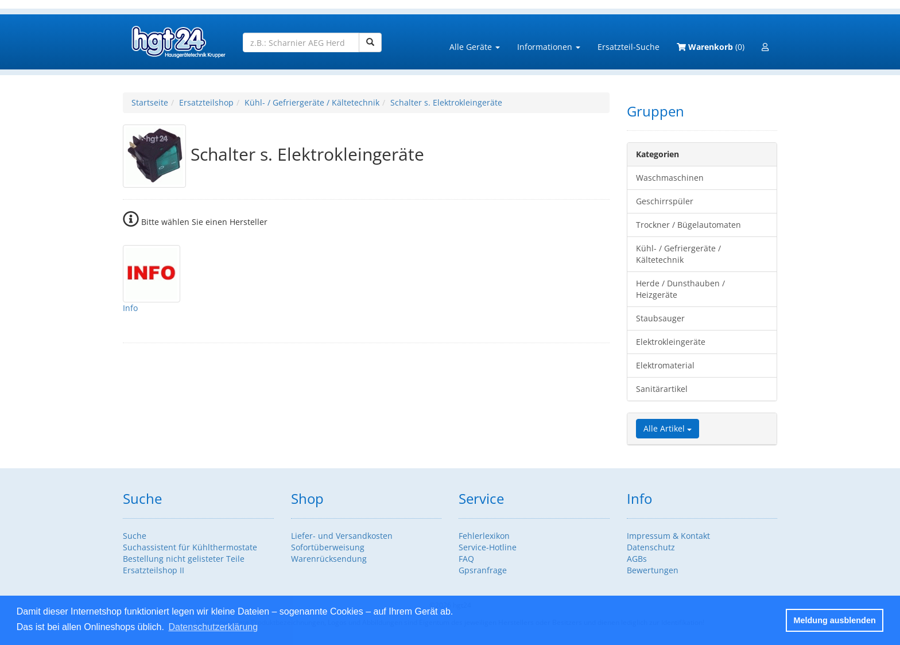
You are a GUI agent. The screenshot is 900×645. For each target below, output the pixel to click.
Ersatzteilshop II (153, 570)
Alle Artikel (667, 428)
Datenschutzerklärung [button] (213, 627)
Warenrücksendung (329, 558)
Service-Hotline (488, 547)
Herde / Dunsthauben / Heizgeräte (680, 289)
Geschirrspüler (664, 201)
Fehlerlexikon (484, 535)
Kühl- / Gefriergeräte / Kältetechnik (312, 102)
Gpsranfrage (483, 570)
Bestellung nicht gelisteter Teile (184, 558)
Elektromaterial (665, 365)
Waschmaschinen (670, 177)
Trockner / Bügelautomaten (688, 224)
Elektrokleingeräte (670, 341)
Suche (134, 535)
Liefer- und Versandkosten (342, 535)
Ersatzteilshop (206, 102)
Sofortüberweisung (327, 547)
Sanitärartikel (662, 388)
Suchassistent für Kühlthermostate (190, 547)
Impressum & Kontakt (668, 535)
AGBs (637, 558)
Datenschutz (651, 547)
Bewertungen (652, 570)
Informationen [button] (548, 46)
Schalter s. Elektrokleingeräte (446, 102)
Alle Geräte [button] (474, 46)
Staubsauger (660, 318)
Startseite (149, 102)
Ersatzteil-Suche (629, 46)
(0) (710, 46)
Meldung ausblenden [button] (835, 620)
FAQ (466, 558)
